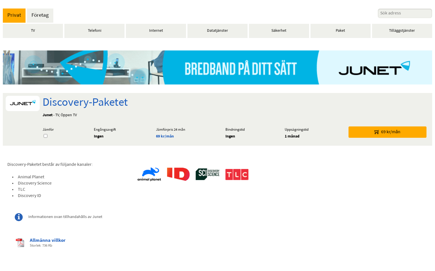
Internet (156, 31)
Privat (14, 15)
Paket (340, 31)
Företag (40, 15)
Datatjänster (217, 31)
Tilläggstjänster (402, 31)
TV (33, 31)
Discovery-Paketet (85, 103)
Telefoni (94, 31)
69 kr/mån (165, 136)
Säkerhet (278, 31)
